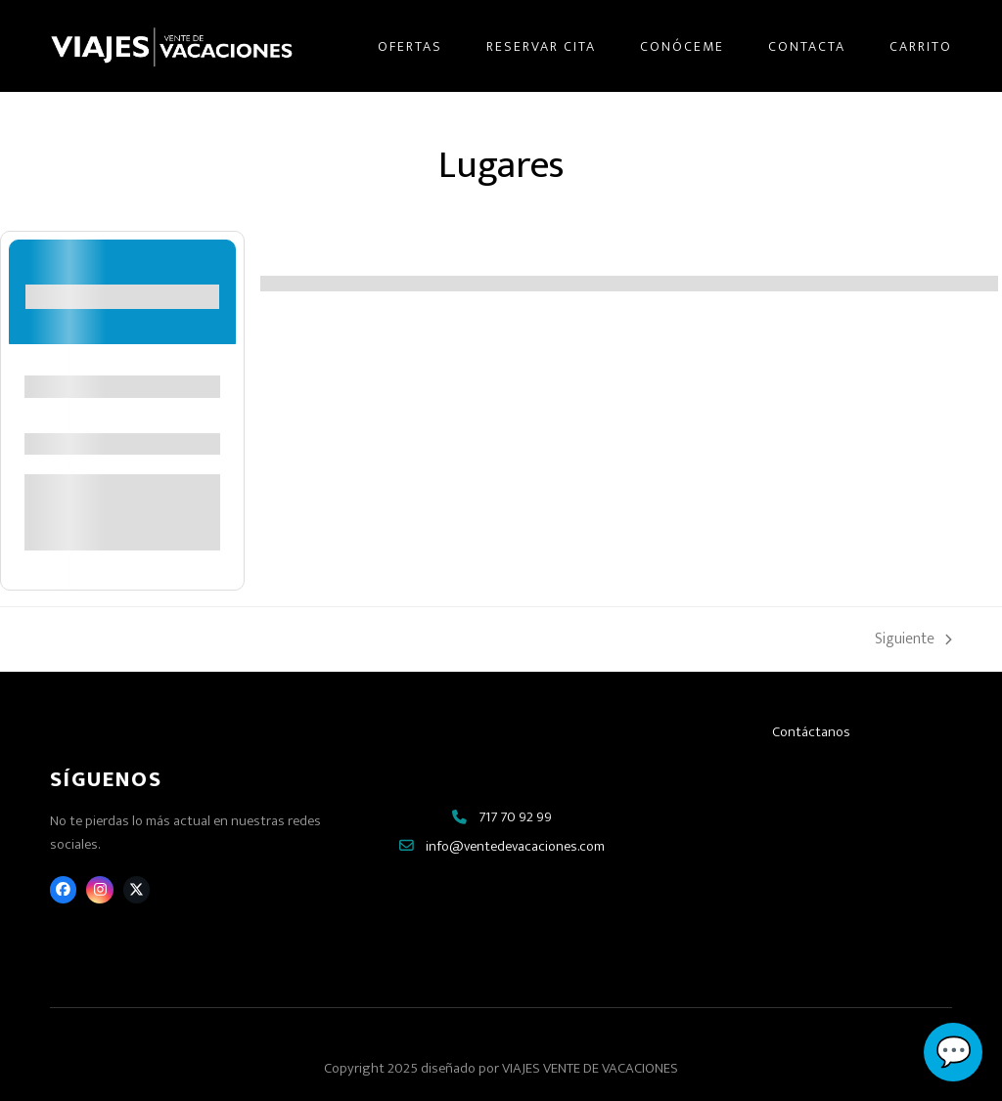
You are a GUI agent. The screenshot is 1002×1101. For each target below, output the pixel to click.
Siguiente (913, 639)
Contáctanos (811, 732)
